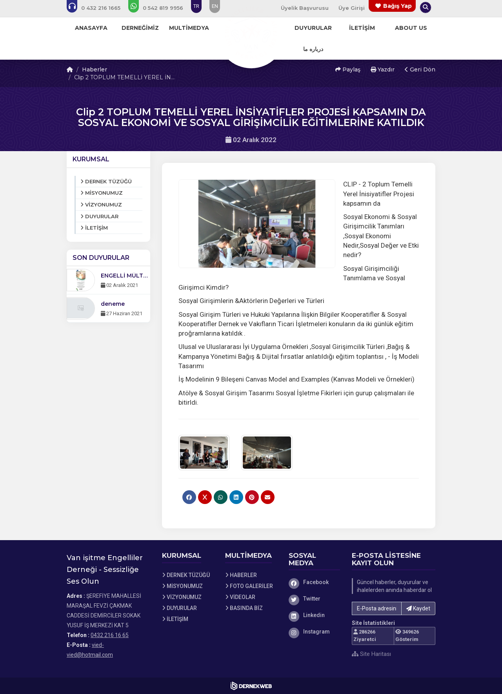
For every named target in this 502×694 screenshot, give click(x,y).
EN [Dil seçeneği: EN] (215, 6)
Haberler (94, 69)
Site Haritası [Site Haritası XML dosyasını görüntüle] (371, 653)
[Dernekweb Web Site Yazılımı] (251, 685)
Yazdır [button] (383, 69)
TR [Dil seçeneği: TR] (196, 6)
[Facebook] (314, 582)
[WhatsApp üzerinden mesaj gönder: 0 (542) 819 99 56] (161, 8)
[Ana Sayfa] (251, 33)
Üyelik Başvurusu (305, 8)
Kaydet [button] (418, 608)
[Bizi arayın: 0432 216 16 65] (98, 8)
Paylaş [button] (347, 69)
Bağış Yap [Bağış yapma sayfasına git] (397, 5)
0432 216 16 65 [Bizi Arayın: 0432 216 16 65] (110, 635)
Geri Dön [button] (420, 69)
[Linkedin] (314, 615)
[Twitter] (314, 599)
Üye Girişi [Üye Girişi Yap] (351, 8)
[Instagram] (314, 632)
